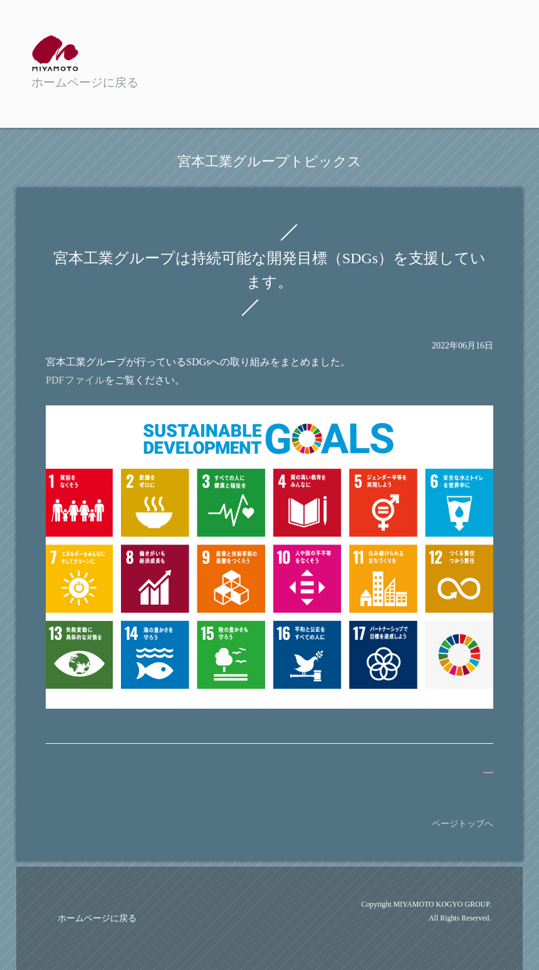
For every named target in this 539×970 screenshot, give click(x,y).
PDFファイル (75, 380)
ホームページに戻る (97, 918)
